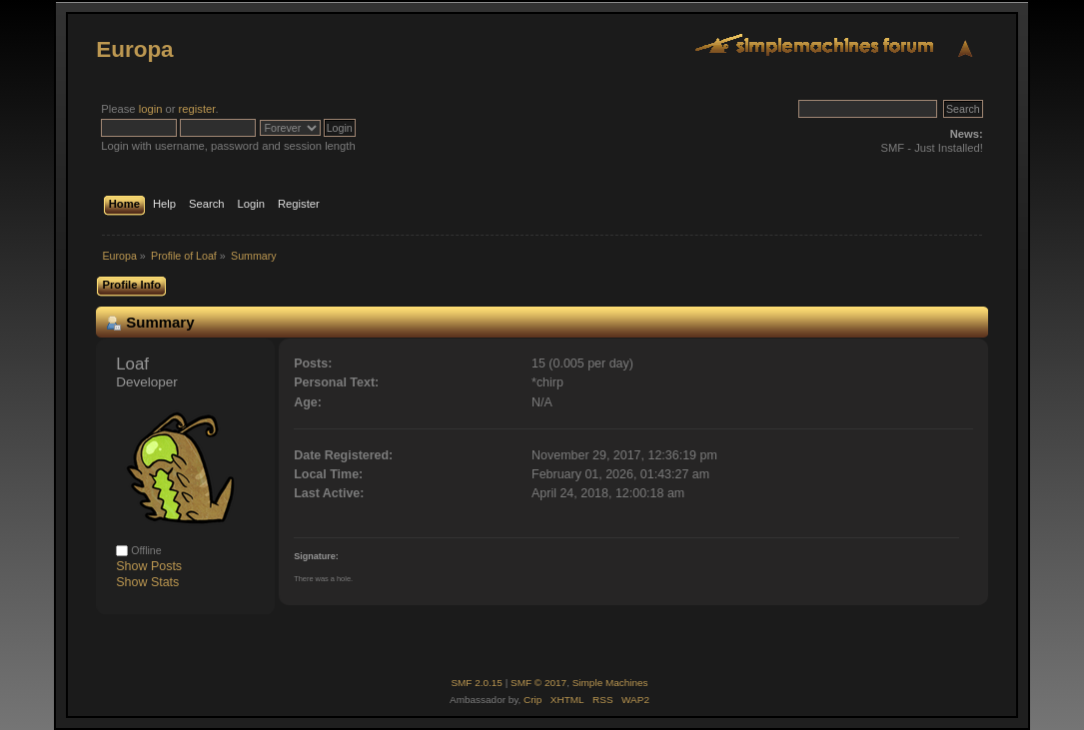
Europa (134, 49)
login (151, 109)
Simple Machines (610, 682)
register (197, 109)
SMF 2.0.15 (477, 682)
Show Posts (149, 566)
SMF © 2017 (538, 682)
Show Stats (147, 582)
